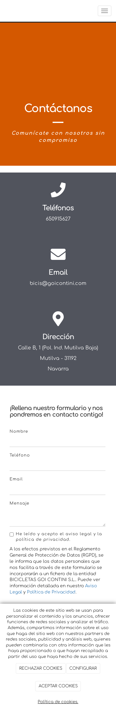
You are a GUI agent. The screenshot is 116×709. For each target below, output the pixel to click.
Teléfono (20, 455)
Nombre (19, 431)
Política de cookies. (58, 702)
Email (16, 479)
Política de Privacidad (51, 592)
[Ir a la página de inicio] (3, 11)
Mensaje (19, 503)
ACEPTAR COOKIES (58, 686)
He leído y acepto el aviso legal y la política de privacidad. (56, 537)
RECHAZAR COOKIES (40, 668)
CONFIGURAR (83, 668)
